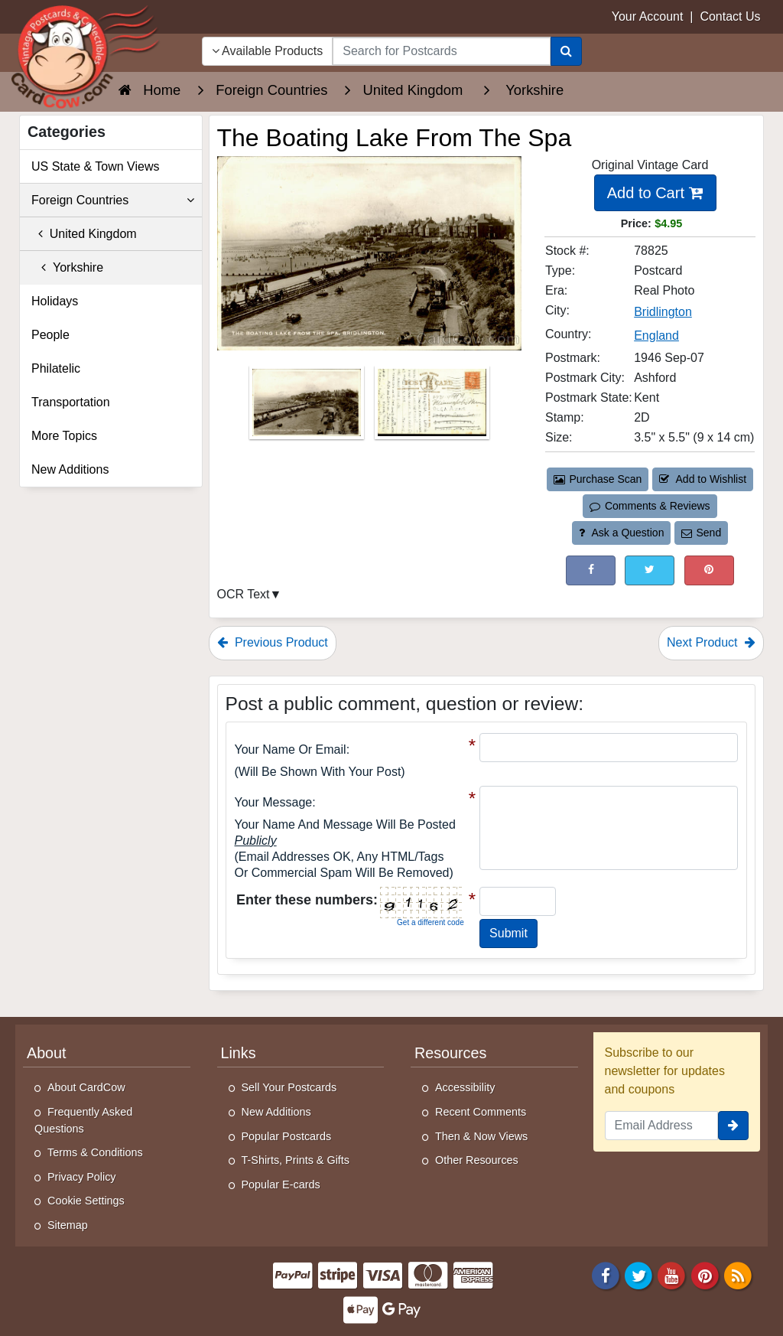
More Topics (64, 435)
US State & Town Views (95, 166)
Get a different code (430, 922)
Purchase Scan (598, 479)
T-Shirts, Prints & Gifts (296, 1160)
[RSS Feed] (738, 1274)
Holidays (54, 301)
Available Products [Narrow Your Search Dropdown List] (267, 50)
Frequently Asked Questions (83, 1120)
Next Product (711, 642)
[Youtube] (672, 1274)
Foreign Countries (112, 200)
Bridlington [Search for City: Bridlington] (663, 311)
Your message (274, 802)
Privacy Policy (81, 1177)
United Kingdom (84, 233)
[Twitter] (638, 1274)
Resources (450, 1052)
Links (238, 1052)
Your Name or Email (290, 749)
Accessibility (465, 1087)
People (50, 334)
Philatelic (55, 368)
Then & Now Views (481, 1136)
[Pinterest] (705, 1274)
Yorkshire (67, 267)
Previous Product (272, 642)
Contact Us (730, 16)
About (47, 1052)
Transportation (70, 402)
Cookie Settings (86, 1200)
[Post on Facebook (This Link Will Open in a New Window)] (591, 570)
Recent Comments (480, 1112)
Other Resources (476, 1160)
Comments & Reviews (650, 506)
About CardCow (86, 1087)
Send (701, 532)
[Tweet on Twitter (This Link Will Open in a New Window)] (649, 570)
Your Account (648, 16)
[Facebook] (606, 1274)
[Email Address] (662, 1125)
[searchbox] (441, 51)
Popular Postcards (287, 1136)
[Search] (566, 51)
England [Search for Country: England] (656, 335)
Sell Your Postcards (289, 1087)
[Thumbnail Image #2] (432, 407)
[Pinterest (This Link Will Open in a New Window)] (709, 570)
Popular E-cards (281, 1184)
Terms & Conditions (95, 1152)
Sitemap (67, 1225)
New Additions (70, 469)
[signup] (733, 1125)
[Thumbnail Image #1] (308, 407)
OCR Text (243, 594)
